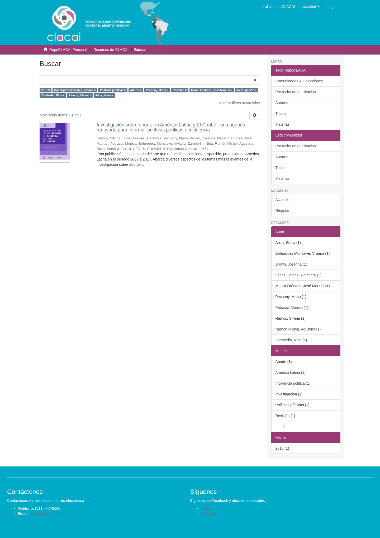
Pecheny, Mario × (157, 90)
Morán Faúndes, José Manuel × (211, 90)
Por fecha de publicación (296, 92)
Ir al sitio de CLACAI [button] (278, 6)
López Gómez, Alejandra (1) (298, 275)
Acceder (282, 199)
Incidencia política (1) (293, 383)
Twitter (206, 508)
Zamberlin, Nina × (52, 95)
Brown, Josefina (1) (291, 264)
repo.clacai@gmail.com (49, 514)
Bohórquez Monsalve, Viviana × (75, 90)
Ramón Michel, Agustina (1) (298, 329)
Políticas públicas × (113, 90)
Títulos (281, 113)
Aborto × (135, 90)
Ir (255, 80)
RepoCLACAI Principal (68, 50)
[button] (311, 6)
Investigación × (246, 90)
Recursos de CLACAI (111, 50)
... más (281, 426)
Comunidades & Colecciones (299, 81)
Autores (282, 103)
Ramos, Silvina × (80, 95)
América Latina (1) (291, 372)
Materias (283, 124)
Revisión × (180, 90)
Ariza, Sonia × (104, 95)
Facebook (209, 514)
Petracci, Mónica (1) (292, 307)
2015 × (45, 90)
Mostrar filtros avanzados (239, 103)
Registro (282, 210)
